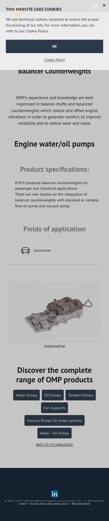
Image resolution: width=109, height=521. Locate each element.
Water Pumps (26, 395)
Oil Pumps (52, 395)
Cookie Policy (54, 59)
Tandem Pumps (80, 395)
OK (54, 46)
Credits (23, 503)
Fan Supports (54, 407)
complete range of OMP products (54, 375)
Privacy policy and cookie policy (49, 503)
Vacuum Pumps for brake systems (54, 420)
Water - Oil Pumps (54, 433)
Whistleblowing (81, 503)
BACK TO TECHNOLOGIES (54, 445)
